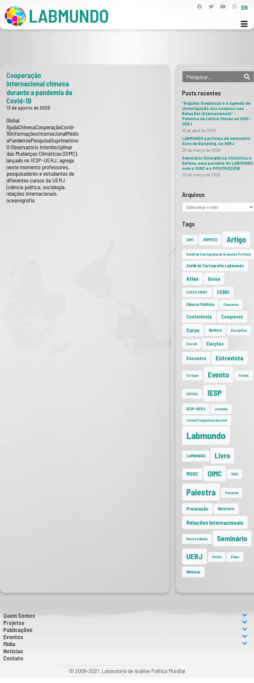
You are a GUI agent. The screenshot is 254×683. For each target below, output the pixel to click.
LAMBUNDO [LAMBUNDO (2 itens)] (195, 455)
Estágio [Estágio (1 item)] (192, 375)
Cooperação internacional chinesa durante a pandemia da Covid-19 (39, 88)
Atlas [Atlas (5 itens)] (192, 278)
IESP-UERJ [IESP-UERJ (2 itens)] (195, 408)
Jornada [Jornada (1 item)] (221, 409)
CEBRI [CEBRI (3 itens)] (223, 292)
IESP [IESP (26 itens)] (215, 392)
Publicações (125, 629)
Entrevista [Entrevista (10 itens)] (229, 358)
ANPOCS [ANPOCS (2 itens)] (210, 239)
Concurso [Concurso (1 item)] (231, 304)
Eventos (125, 636)
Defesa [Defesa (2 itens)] (215, 330)
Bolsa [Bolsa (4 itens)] (214, 279)
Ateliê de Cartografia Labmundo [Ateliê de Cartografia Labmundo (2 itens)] (215, 265)
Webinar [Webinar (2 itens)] (193, 571)
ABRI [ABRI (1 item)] (190, 240)
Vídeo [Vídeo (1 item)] (235, 557)
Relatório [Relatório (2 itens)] (226, 508)
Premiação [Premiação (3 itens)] (197, 509)
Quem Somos (125, 615)
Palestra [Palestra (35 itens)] (201, 492)
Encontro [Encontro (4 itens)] (196, 358)
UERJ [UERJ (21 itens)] (194, 556)
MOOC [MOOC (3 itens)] (192, 474)
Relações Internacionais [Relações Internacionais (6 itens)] (214, 522)
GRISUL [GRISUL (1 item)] (192, 394)
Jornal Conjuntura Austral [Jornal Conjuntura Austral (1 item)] (206, 420)
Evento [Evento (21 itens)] (218, 374)
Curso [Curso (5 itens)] (193, 330)
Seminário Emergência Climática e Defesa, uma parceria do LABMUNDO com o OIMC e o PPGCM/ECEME (217, 163)
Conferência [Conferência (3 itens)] (199, 316)
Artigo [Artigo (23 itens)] (236, 239)
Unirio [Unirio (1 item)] (216, 557)
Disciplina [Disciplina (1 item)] (239, 330)
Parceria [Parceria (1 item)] (231, 493)
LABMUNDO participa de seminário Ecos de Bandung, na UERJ (216, 140)
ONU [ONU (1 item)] (234, 474)
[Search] (247, 76)
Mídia (125, 644)
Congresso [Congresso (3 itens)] (232, 316)
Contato (13, 658)
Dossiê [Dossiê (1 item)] (191, 344)
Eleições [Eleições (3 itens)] (215, 343)
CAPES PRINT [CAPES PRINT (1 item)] (197, 292)
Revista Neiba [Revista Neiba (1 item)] (197, 539)
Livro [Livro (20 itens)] (222, 455)
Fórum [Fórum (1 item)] (244, 375)
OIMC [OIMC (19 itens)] (215, 473)
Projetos (125, 622)
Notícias (13, 651)
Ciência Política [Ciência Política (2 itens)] (200, 304)
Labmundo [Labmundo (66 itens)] (206, 435)
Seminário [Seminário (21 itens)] (232, 538)
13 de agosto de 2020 (28, 108)
